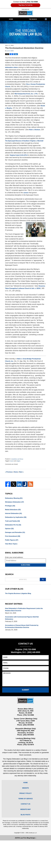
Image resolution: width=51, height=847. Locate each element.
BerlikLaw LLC (33, 839)
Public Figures (12, 542)
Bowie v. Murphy (23, 108)
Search (43, 582)
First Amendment (13, 538)
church (12, 461)
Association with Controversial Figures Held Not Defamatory (23, 621)
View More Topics (11, 546)
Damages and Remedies (16, 534)
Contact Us (25, 809)
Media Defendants (13, 510)
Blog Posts (25, 821)
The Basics (33, 19)
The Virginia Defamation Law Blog (25, 12)
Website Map (25, 815)
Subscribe (25, 567)
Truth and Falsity (13, 522)
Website (25, 792)
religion (19, 461)
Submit (25, 693)
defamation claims (12, 67)
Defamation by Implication (16, 518)
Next (22, 472)
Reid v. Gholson (11, 132)
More (47, 19)
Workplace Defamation (15, 502)
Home (11, 19)
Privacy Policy (25, 798)
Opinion (9, 530)
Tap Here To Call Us (25, 5)
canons (26, 192)
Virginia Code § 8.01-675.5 (19, 155)
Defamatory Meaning (14, 498)
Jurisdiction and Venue (17, 459)
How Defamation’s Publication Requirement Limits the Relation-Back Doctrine (25, 612)
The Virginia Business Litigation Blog (19, 596)
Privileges (10, 506)
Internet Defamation (14, 514)
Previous (9, 472)
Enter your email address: (14, 560)
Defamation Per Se (13, 526)
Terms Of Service (25, 804)
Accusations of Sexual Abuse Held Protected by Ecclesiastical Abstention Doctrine (23, 630)
